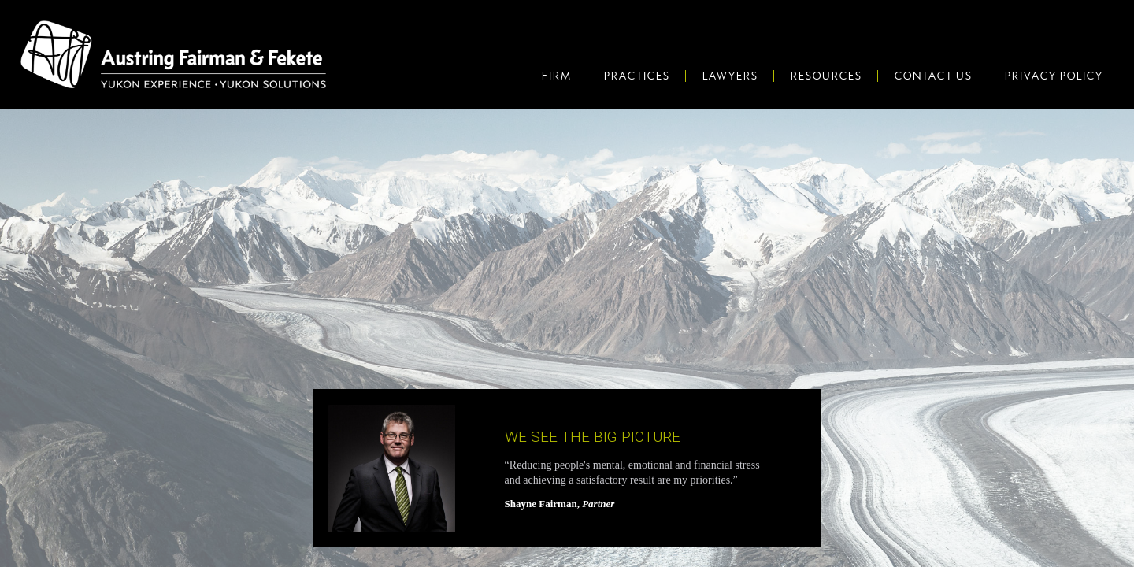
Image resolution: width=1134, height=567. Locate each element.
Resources (826, 76)
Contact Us (933, 76)
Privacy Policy (1053, 76)
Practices (636, 76)
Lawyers (730, 76)
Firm (556, 76)
